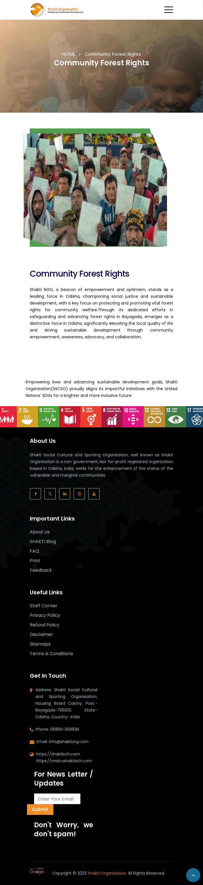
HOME (68, 54)
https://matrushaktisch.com (64, 761)
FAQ (34, 551)
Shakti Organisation (107, 873)
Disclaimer (41, 634)
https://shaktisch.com (58, 754)
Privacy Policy (45, 615)
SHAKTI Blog (43, 541)
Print (35, 561)
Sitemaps (40, 644)
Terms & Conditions (51, 654)
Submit (40, 809)
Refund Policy (44, 625)
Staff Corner (43, 606)
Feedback (41, 570)
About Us (40, 532)
